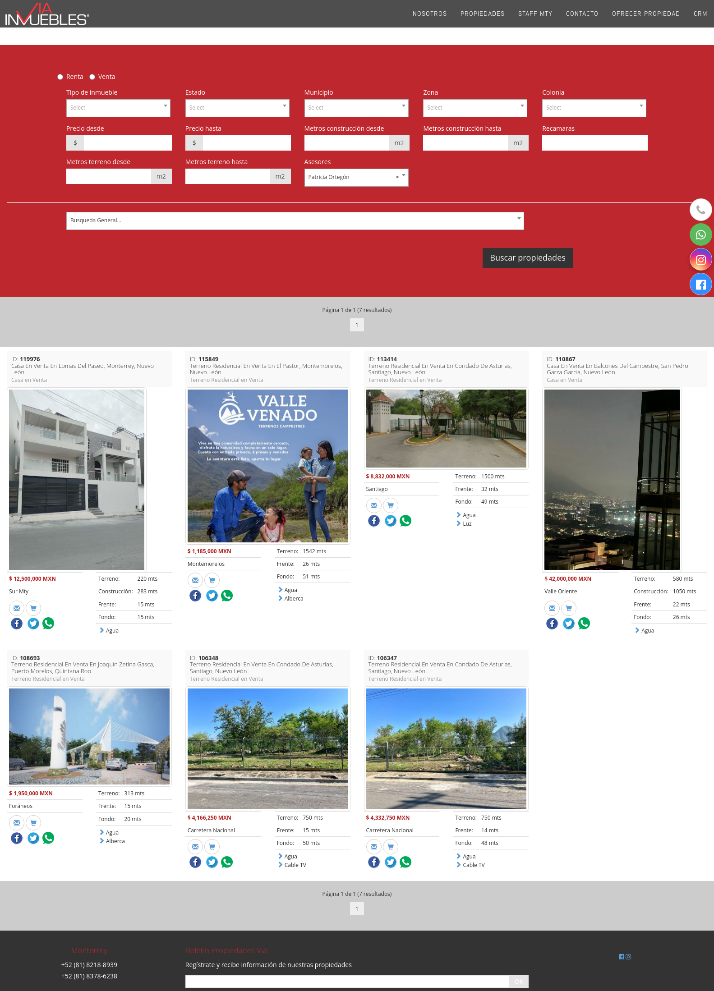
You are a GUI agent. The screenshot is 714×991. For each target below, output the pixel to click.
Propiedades (483, 22)
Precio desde (85, 128)
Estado (195, 92)
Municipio (318, 92)
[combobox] (118, 108)
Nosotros (430, 22)
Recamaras (558, 128)
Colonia (553, 92)
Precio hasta (203, 128)
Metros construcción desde (344, 128)
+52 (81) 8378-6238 (89, 976)
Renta (74, 76)
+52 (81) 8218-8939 (89, 964)
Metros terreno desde (98, 161)
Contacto (582, 22)
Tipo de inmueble (91, 92)
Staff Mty (535, 22)
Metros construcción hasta (462, 128)
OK (519, 981)
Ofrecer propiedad (646, 22)
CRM (700, 22)
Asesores (317, 161)
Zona (430, 92)
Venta (106, 76)
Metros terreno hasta (216, 161)
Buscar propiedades (527, 257)
